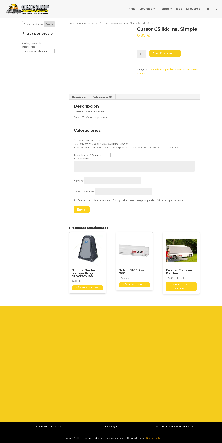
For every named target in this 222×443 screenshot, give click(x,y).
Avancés (104, 23)
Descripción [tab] (79, 97)
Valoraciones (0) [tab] (102, 97)
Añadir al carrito (165, 53)
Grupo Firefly (153, 438)
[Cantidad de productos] (141, 54)
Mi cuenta (193, 9)
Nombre (79, 180)
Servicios (145, 9)
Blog (179, 9)
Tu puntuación (82, 155)
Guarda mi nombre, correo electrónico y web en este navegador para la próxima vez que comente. (131, 200)
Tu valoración (81, 158)
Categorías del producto (32, 45)
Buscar (49, 24)
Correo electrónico (84, 191)
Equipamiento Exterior (87, 23)
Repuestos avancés (120, 23)
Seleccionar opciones (181, 286)
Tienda (164, 9)
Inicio (132, 9)
